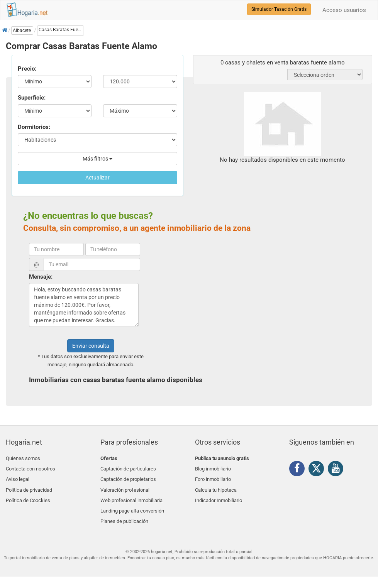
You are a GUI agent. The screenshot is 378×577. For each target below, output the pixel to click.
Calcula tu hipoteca (216, 485)
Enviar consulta (90, 346)
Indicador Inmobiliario (218, 494)
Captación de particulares (128, 467)
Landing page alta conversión (132, 503)
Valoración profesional (124, 485)
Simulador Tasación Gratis (279, 9)
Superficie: (32, 97)
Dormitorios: (34, 127)
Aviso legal (17, 476)
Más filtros (97, 159)
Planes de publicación (124, 513)
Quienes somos (23, 458)
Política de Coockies (28, 494)
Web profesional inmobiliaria (131, 494)
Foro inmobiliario (213, 476)
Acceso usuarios (344, 10)
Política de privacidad (29, 485)
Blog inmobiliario (213, 467)
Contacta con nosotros (30, 467)
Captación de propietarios (128, 476)
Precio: (27, 68)
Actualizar (97, 177)
